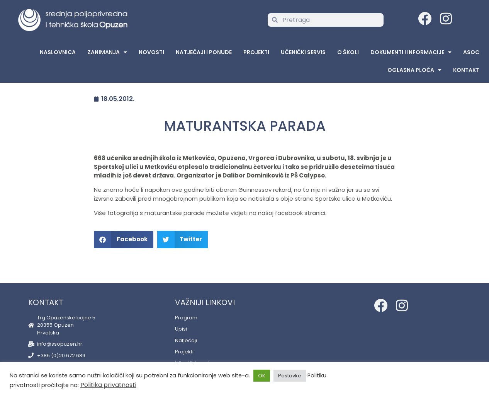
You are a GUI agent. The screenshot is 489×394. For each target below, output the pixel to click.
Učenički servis (303, 52)
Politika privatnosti (108, 384)
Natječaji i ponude (204, 52)
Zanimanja (107, 52)
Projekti (256, 52)
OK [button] (261, 375)
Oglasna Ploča (414, 70)
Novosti (151, 52)
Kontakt (466, 70)
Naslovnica (58, 52)
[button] (123, 239)
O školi (348, 52)
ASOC (471, 52)
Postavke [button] (289, 375)
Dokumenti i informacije (411, 52)
